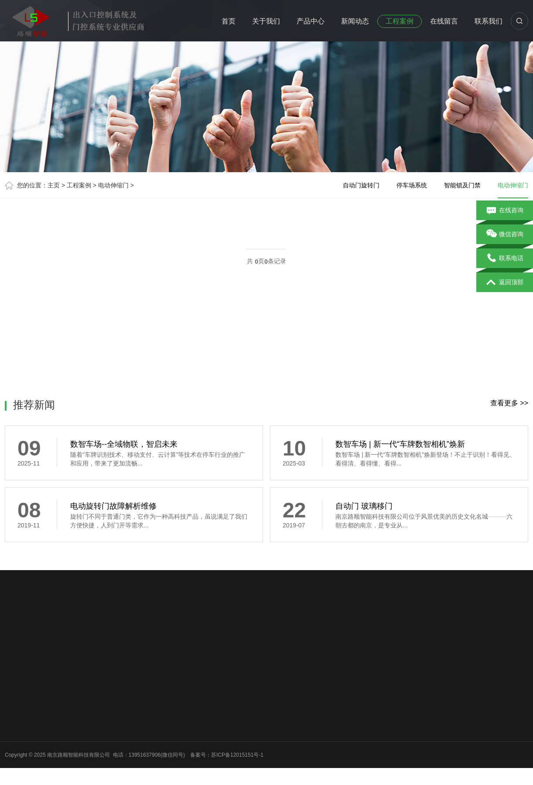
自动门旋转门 (361, 185)
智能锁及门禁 (462, 185)
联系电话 (504, 258)
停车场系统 (411, 185)
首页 (229, 21)
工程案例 (399, 21)
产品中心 (311, 21)
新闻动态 (355, 21)
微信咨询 (504, 234)
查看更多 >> (509, 403)
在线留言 (444, 21)
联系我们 (488, 21)
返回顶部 (504, 282)
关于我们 (266, 21)
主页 (54, 185)
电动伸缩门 (113, 185)
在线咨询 (504, 210)
